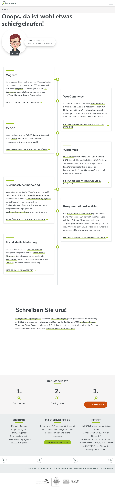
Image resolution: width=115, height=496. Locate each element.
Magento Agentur (19, 426)
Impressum (108, 468)
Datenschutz (93, 468)
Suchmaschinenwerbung (17, 212)
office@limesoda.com (95, 449)
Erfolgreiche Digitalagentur (28, 318)
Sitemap (45, 468)
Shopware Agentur (19, 429)
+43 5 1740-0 (88, 446)
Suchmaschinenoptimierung (37, 195)
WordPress (68, 156)
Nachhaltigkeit (59, 468)
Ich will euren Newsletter (57, 442)
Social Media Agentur (19, 436)
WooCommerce (98, 103)
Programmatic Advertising (79, 213)
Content (9, 262)
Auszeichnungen (59, 318)
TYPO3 (14, 138)
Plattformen (11, 259)
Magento (19, 88)
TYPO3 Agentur (19, 432)
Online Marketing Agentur (39, 198)
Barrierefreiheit (76, 468)
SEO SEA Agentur (19, 442)
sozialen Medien (34, 249)
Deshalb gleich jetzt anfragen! (60, 328)
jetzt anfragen (96, 404)
